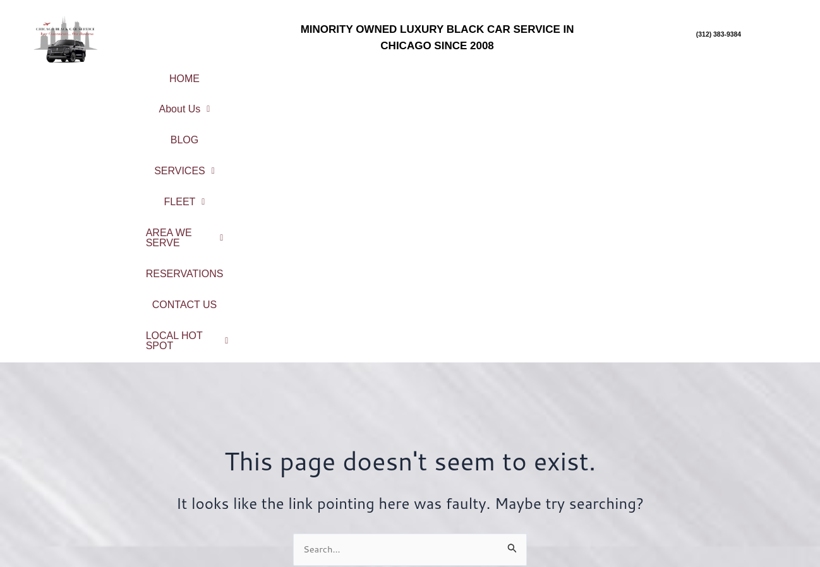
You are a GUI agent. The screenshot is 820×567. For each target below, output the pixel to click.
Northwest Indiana (720, 534)
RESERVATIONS (726, 73)
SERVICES (419, 73)
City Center (720, 434)
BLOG (339, 73)
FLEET (503, 73)
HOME (187, 73)
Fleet (312, 474)
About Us (263, 73)
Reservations (312, 490)
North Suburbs (719, 467)
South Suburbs (720, 501)
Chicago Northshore (720, 451)
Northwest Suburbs (720, 484)
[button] (263, 73)
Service (312, 457)
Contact (312, 507)
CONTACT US (404, 94)
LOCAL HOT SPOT (520, 94)
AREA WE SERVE (605, 73)
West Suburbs (720, 517)
